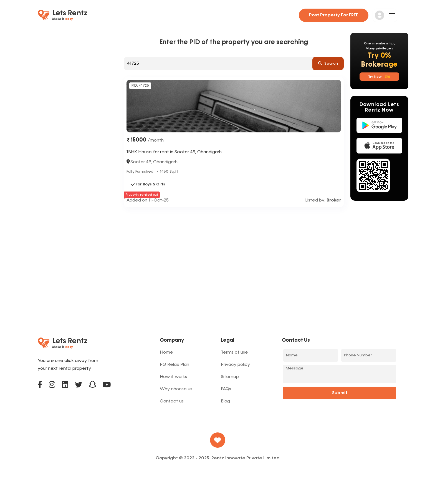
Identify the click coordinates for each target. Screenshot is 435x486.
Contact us (172, 401)
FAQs (226, 389)
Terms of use (234, 352)
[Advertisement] (234, 249)
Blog (225, 401)
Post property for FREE (333, 15)
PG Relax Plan (174, 364)
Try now (379, 77)
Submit (339, 393)
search (328, 63)
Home (166, 352)
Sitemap (230, 377)
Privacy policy (235, 364)
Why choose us (176, 389)
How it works (173, 377)
